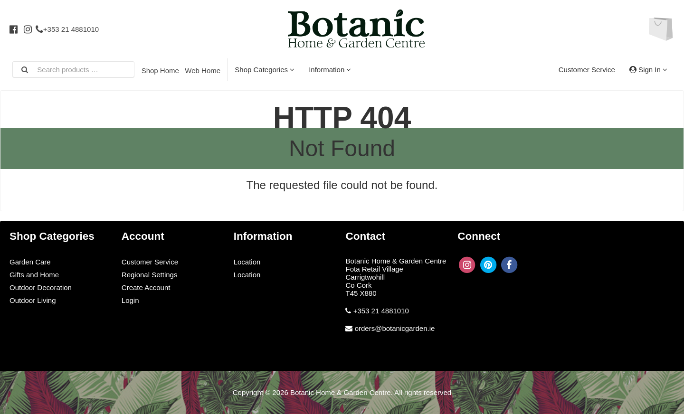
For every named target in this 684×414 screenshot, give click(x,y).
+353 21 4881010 (67, 29)
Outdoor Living (33, 300)
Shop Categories (264, 70)
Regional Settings (150, 275)
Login (130, 300)
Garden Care (30, 262)
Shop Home (160, 70)
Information (330, 70)
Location (247, 262)
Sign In (648, 70)
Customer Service (587, 70)
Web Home (202, 70)
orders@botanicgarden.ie (395, 328)
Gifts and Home (34, 275)
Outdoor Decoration (41, 287)
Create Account (146, 287)
